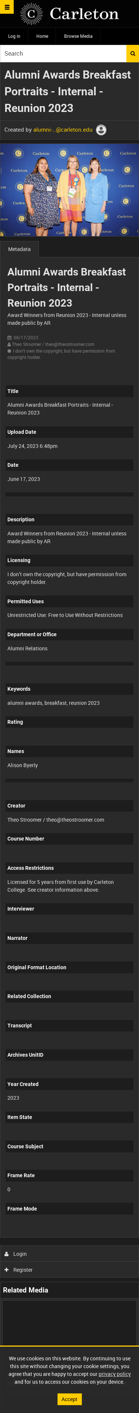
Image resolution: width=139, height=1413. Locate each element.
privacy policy (115, 1373)
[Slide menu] (7, 7)
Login (15, 1253)
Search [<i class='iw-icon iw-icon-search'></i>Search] (132, 53)
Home (42, 36)
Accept (69, 1399)
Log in (14, 36)
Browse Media (78, 36)
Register (18, 1269)
